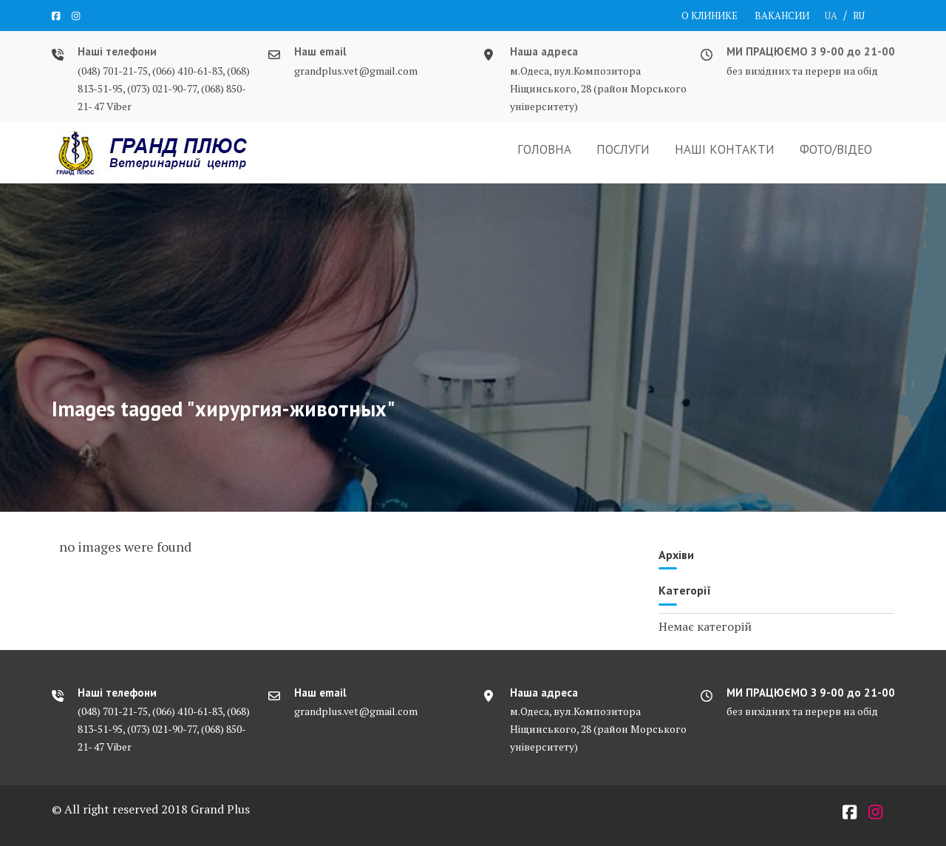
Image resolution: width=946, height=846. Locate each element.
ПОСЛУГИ (623, 149)
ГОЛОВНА (544, 149)
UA (831, 15)
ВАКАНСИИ (782, 15)
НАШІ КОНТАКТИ (725, 149)
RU (859, 15)
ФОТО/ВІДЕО (836, 149)
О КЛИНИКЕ (709, 15)
